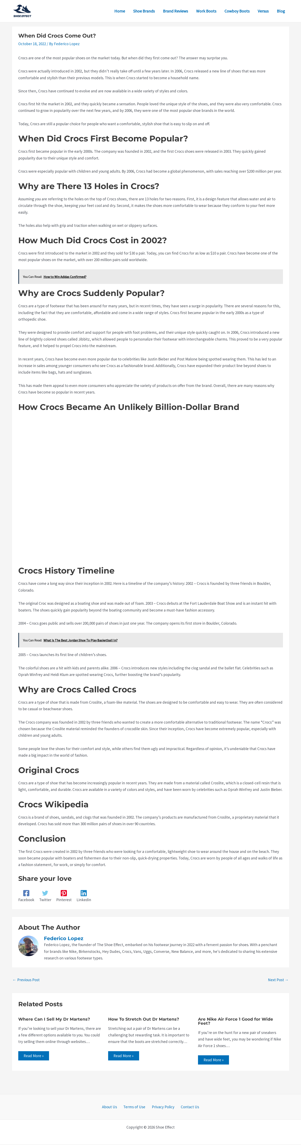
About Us (113, 1107)
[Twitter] (45, 896)
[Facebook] (26, 896)
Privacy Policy (162, 1107)
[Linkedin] (84, 896)
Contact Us (186, 1107)
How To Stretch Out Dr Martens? (143, 1019)
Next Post (278, 979)
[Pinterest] (64, 896)
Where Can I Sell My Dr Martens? (54, 1019)
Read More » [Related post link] (34, 1056)
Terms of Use (136, 1107)
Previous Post (26, 979)
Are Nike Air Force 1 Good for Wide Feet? (235, 1021)
